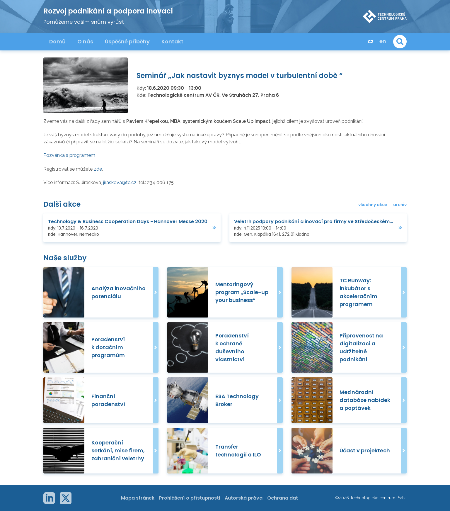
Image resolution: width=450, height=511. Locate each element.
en (382, 41)
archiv (400, 205)
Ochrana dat (282, 498)
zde (98, 169)
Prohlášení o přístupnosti (189, 498)
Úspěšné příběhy (127, 41)
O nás (85, 41)
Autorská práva (243, 498)
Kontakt (172, 41)
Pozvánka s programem (69, 155)
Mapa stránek (137, 498)
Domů (57, 41)
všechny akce (372, 205)
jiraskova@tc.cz (120, 182)
